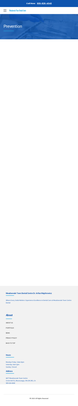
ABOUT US (9, 323)
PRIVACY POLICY (11, 338)
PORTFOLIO (10, 328)
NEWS (8, 333)
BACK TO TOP (10, 343)
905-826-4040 (10, 383)
